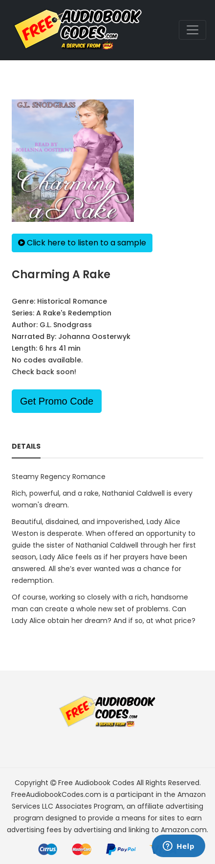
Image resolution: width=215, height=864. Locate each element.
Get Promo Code (56, 401)
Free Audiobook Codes (96, 783)
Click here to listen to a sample (82, 242)
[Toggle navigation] (192, 30)
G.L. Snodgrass (66, 325)
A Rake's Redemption (73, 313)
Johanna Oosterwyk (94, 336)
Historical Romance (72, 301)
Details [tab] (26, 446)
